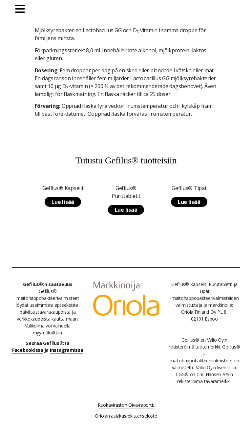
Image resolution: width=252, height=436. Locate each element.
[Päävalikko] (22, 10)
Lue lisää (63, 202)
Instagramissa (66, 350)
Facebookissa (27, 350)
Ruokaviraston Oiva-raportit (126, 405)
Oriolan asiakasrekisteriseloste (126, 416)
